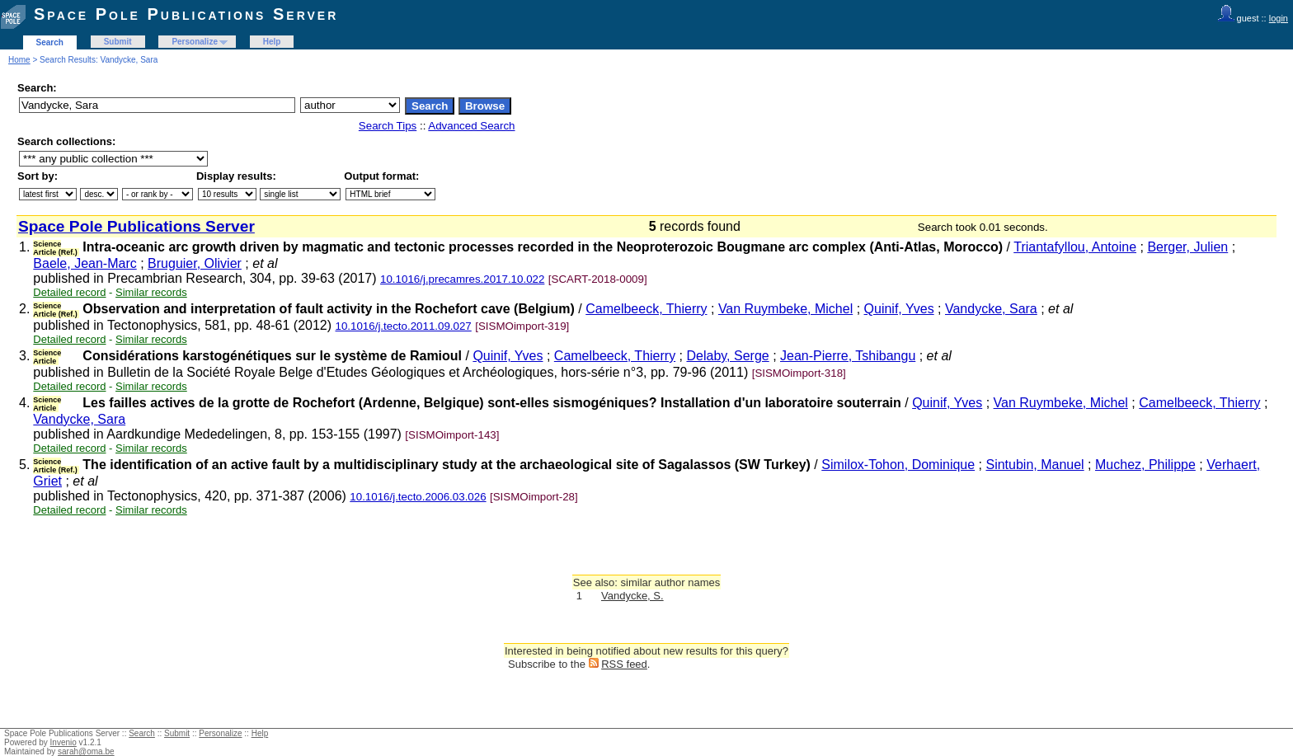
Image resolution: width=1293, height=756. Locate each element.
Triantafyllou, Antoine (1074, 247)
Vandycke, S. (632, 595)
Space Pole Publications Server (186, 14)
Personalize (195, 41)
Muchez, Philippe (1145, 465)
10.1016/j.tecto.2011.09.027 (404, 326)
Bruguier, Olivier (195, 263)
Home (19, 59)
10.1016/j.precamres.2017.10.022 (462, 279)
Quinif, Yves (899, 309)
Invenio (63, 742)
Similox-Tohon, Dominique (898, 465)
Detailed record (69, 292)
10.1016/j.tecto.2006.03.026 (418, 497)
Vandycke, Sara (991, 309)
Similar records (151, 292)
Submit (118, 41)
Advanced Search (471, 126)
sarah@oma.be (86, 751)
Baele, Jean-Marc (84, 263)
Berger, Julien (1187, 247)
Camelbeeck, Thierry (646, 309)
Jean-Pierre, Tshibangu (847, 356)
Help (272, 41)
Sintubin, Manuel (1034, 465)
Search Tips (387, 126)
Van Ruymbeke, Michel (785, 309)
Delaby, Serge (727, 356)
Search (49, 42)
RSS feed (624, 664)
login (1278, 18)
